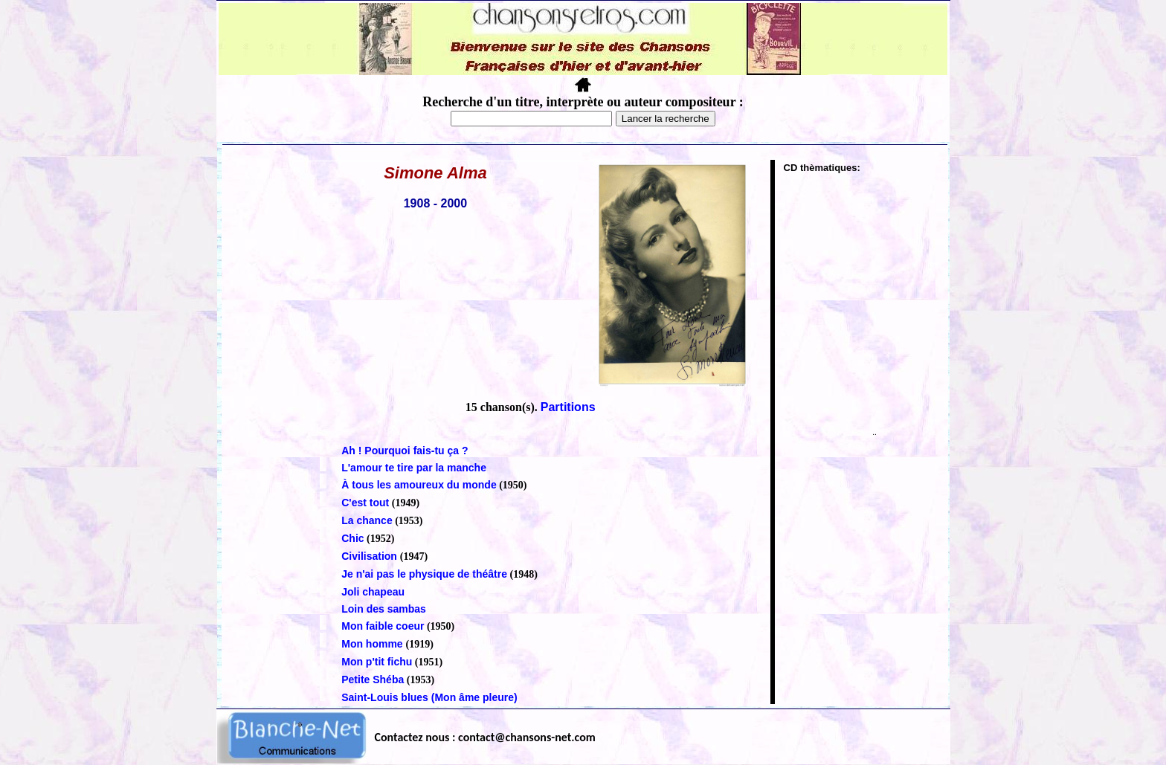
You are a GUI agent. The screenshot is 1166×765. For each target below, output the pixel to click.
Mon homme (373, 644)
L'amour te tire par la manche (413, 468)
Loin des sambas (383, 609)
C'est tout (365, 503)
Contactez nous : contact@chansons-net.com (485, 737)
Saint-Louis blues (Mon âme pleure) (429, 697)
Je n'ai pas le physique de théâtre (424, 574)
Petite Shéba (372, 679)
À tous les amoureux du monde (418, 485)
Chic (352, 538)
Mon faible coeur (382, 626)
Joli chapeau (373, 592)
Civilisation (370, 556)
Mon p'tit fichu (376, 662)
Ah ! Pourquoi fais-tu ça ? (404, 450)
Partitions (568, 407)
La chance (366, 520)
